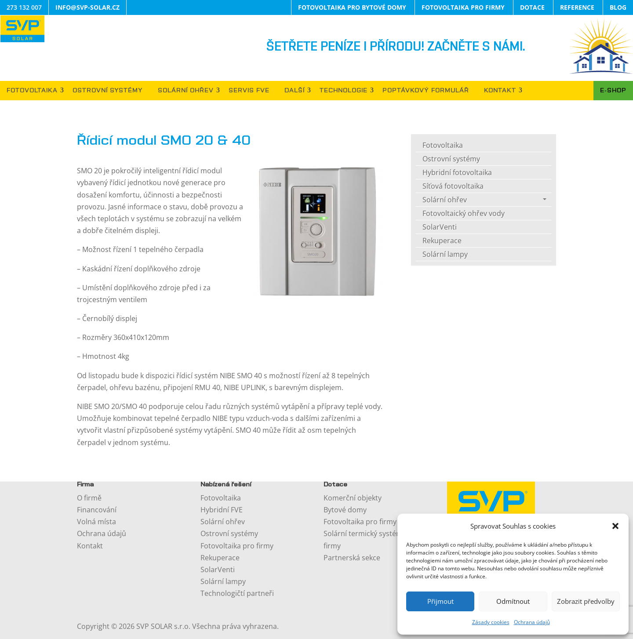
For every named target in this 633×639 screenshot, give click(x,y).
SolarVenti (439, 227)
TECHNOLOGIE (343, 91)
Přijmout (440, 601)
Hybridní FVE (221, 510)
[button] (615, 526)
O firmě (89, 498)
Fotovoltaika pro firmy (236, 546)
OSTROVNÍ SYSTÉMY (108, 91)
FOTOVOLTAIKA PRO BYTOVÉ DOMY (352, 7)
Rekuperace (442, 240)
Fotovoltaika (442, 145)
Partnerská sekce (352, 557)
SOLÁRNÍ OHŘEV (186, 91)
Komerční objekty (353, 498)
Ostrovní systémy (451, 159)
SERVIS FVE (249, 91)
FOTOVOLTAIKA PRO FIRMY (463, 7)
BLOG (618, 7)
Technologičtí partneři (237, 593)
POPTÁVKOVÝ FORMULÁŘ (425, 91)
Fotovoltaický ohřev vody (463, 213)
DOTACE (532, 7)
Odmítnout (513, 601)
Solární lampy (445, 254)
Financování (96, 510)
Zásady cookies (490, 622)
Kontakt (90, 546)
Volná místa (96, 521)
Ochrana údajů (532, 622)
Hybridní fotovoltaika (457, 172)
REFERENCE (577, 7)
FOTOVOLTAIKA (32, 91)
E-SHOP (613, 91)
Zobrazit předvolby (586, 601)
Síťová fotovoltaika (453, 186)
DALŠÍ (294, 91)
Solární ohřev (444, 199)
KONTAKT (500, 91)
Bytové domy (345, 510)
